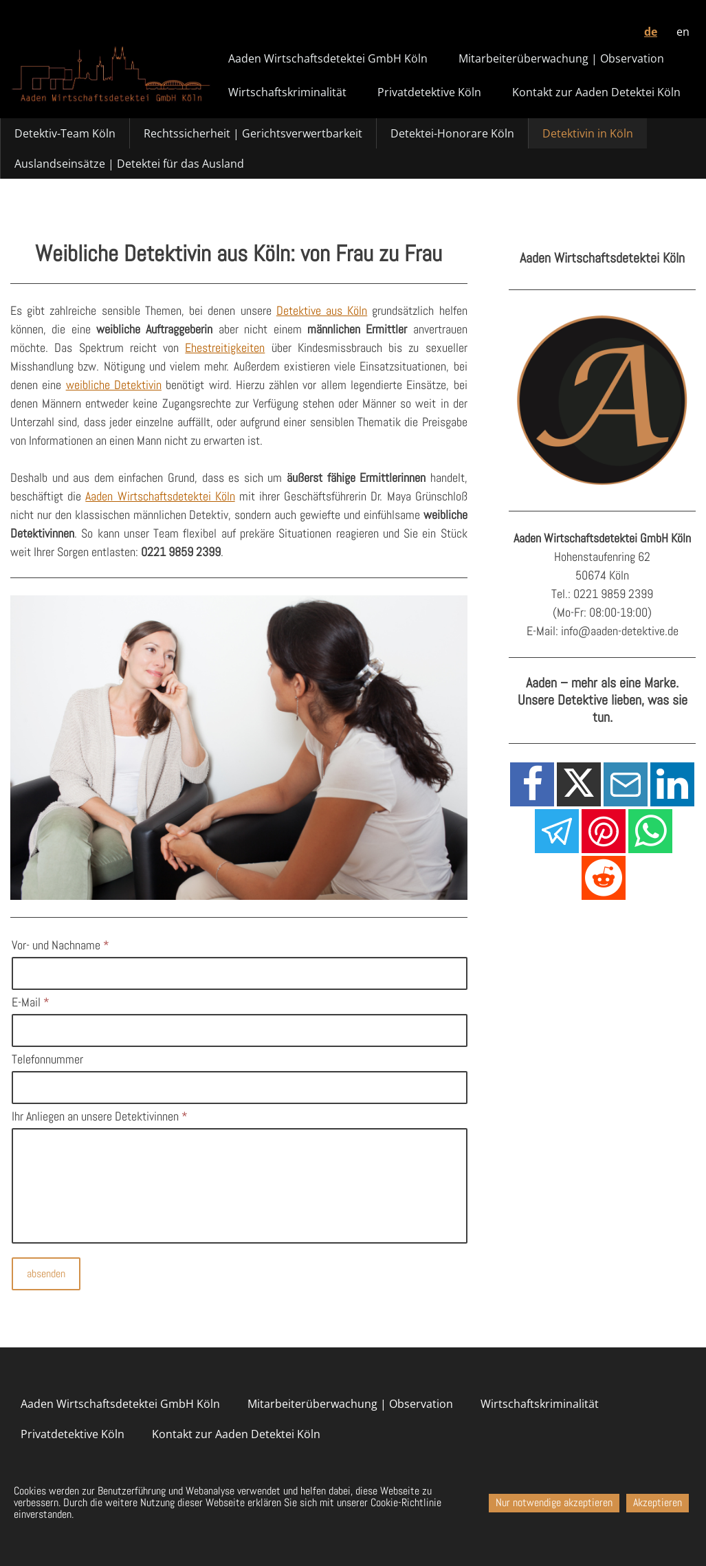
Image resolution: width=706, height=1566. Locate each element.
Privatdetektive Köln (429, 92)
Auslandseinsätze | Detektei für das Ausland (129, 163)
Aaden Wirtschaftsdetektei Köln (159, 496)
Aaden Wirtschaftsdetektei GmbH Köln (328, 58)
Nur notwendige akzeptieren (554, 1502)
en (683, 31)
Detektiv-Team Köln (64, 133)
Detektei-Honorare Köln (452, 133)
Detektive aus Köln (321, 310)
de (650, 31)
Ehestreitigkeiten (225, 347)
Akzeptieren (657, 1502)
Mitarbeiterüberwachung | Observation (561, 58)
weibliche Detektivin (114, 385)
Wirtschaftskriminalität (287, 92)
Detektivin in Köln (587, 133)
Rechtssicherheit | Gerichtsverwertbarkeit (253, 133)
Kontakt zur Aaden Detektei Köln (596, 92)
